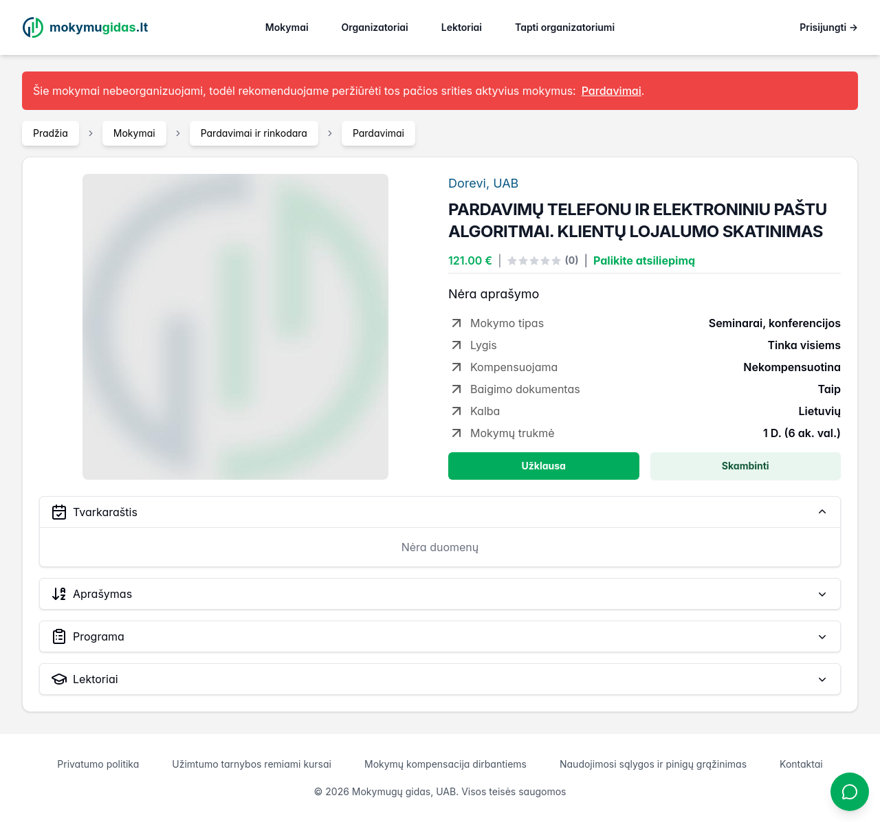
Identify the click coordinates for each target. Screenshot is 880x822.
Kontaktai (801, 764)
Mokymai (287, 27)
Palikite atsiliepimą (644, 260)
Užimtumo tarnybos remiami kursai (251, 764)
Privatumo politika (98, 764)
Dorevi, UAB (483, 183)
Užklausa (544, 465)
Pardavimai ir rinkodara (254, 133)
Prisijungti (829, 27)
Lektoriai (461, 27)
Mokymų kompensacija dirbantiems (445, 764)
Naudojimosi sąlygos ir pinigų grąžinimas (653, 764)
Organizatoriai (375, 27)
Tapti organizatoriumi (565, 27)
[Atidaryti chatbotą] (849, 792)
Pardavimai (378, 133)
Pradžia (50, 133)
